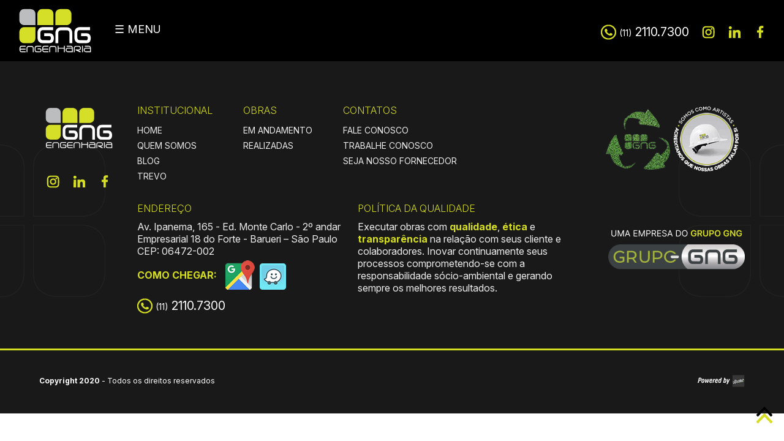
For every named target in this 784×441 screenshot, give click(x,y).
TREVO (152, 176)
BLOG (148, 161)
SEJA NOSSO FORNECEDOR (400, 161)
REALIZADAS (268, 145)
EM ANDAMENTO (277, 130)
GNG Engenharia (55, 30)
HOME (149, 130)
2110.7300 (654, 31)
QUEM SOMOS (167, 145)
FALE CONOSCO (376, 130)
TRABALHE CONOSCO (388, 145)
